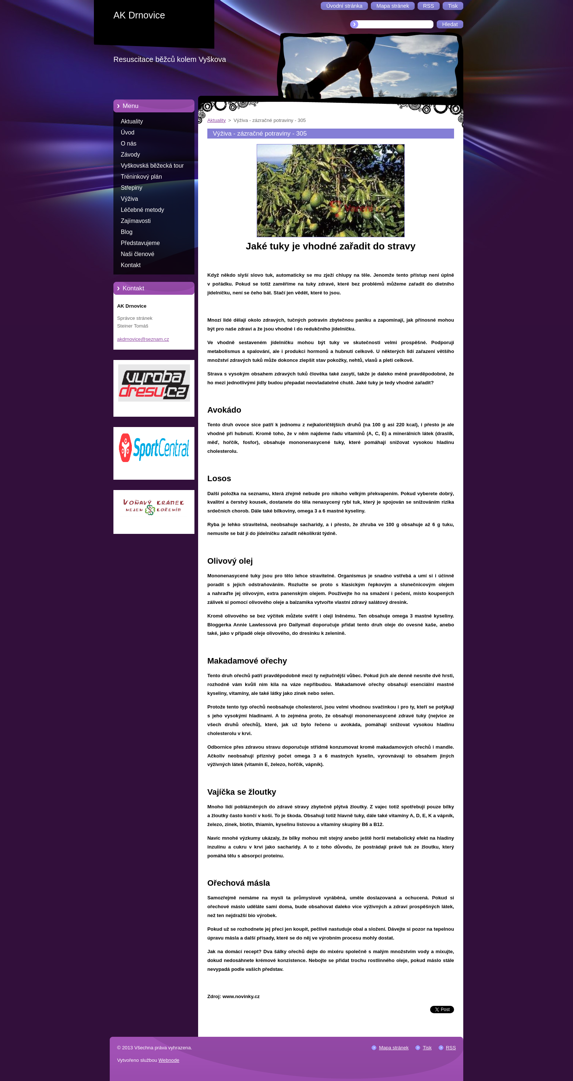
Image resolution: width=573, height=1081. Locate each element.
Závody (130, 154)
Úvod (127, 132)
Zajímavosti (136, 221)
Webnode (168, 1060)
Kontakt (131, 265)
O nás (128, 143)
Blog (127, 232)
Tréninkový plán (141, 177)
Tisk (427, 1047)
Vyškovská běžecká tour (152, 165)
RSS (451, 1047)
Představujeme (140, 243)
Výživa (129, 199)
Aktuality (132, 121)
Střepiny (131, 188)
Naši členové (137, 254)
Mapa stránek (393, 1047)
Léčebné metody (142, 210)
